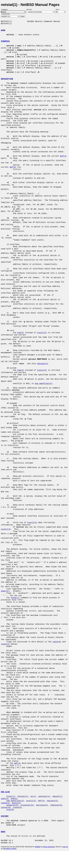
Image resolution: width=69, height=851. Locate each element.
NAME (3, 30)
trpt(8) (10, 809)
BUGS (3, 832)
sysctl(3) (42, 332)
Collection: (6, 14)
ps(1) (33, 796)
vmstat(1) (57, 796)
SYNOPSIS (5, 41)
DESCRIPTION (7, 79)
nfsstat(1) (22, 796)
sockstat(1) (44, 796)
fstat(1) (15, 597)
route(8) (56, 642)
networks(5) (12, 805)
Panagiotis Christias (9, 848)
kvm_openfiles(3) (43, 383)
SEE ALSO (5, 792)
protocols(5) (27, 805)
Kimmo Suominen (49, 847)
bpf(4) (63, 156)
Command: (5, 9)
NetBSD (37, 847)
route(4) (5, 644)
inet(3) (5, 591)
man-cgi (65, 847)
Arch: (58, 9)
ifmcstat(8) (56, 805)
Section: (29, 9)
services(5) (42, 805)
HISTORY (5, 816)
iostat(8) (6, 807)
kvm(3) (20, 332)
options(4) (42, 363)
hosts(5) (16, 803)
